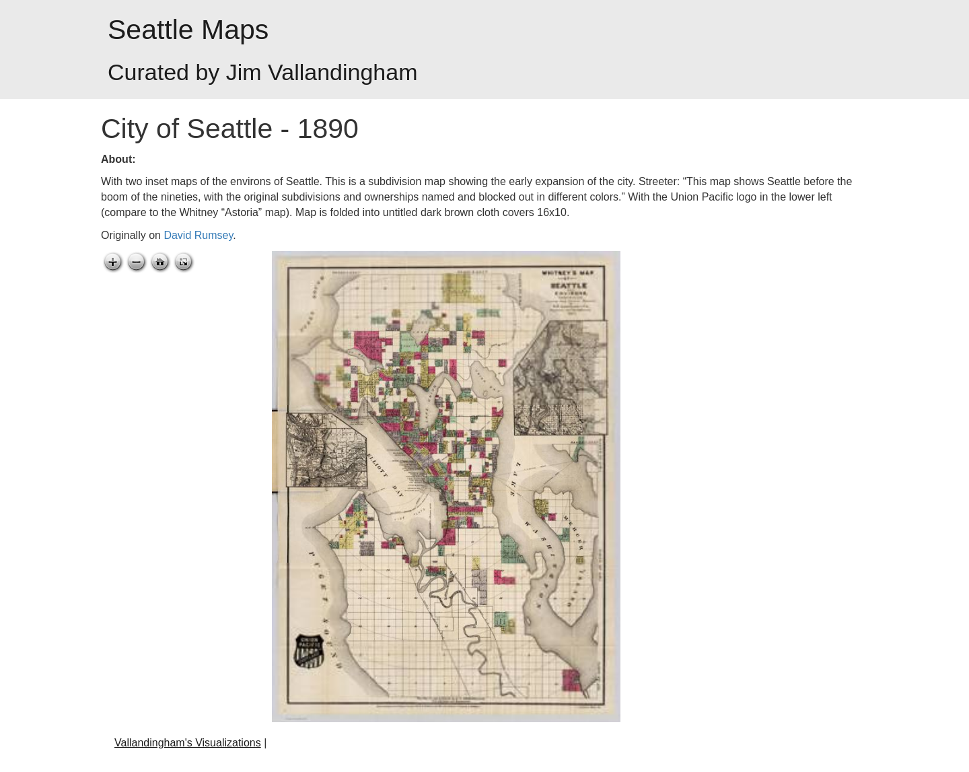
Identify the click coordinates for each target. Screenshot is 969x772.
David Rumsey (198, 235)
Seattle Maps (188, 29)
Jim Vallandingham (322, 72)
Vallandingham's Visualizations (187, 742)
